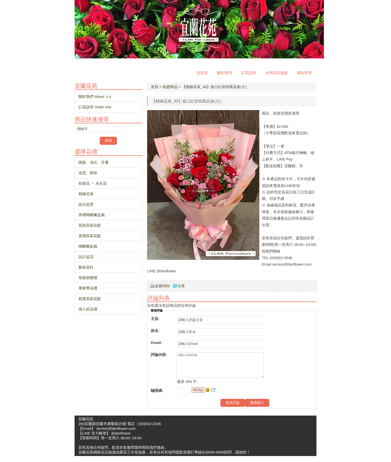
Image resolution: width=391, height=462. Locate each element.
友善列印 (162, 286)
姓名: (155, 330)
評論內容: (159, 354)
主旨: (155, 318)
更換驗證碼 (213, 396)
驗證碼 (157, 396)
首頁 (154, 87)
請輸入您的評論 (220, 368)
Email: (156, 342)
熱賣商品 (170, 87)
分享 (181, 286)
